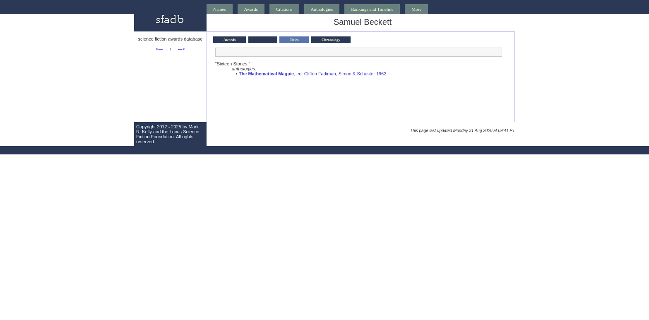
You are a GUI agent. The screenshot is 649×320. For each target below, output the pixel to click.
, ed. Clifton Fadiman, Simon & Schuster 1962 (312, 73)
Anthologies (322, 9)
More (416, 9)
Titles (294, 40)
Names (219, 9)
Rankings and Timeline (372, 9)
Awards (251, 9)
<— (159, 48)
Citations (284, 9)
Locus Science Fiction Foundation (167, 134)
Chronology (331, 40)
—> (181, 48)
